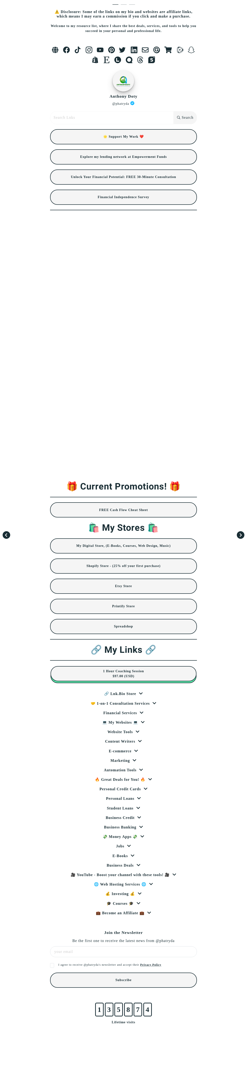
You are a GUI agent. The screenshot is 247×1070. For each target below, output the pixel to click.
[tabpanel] (123, 517)
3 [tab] (133, 4)
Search (185, 117)
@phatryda (123, 103)
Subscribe (123, 980)
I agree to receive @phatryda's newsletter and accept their (109, 964)
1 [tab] (116, 4)
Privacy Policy (150, 964)
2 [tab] (125, 4)
